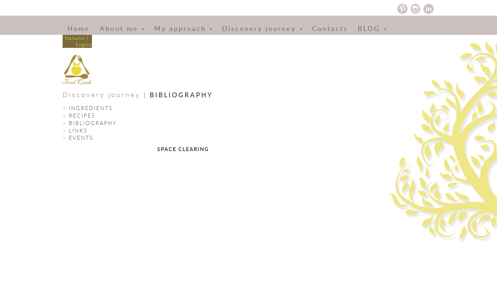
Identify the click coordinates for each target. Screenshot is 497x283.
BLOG (372, 28)
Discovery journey (262, 28)
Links (78, 130)
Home (79, 28)
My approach (183, 28)
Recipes (82, 115)
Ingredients (91, 108)
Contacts (330, 28)
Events (81, 137)
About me (122, 28)
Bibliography (93, 123)
